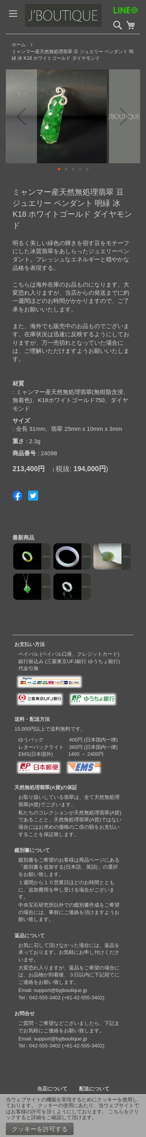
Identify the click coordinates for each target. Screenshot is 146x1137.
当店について (52, 1089)
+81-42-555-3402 (83, 997)
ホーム (19, 44)
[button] (21, 116)
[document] (73, 1116)
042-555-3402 (45, 997)
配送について (94, 1089)
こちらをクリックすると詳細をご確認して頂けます (72, 1115)
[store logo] (79, 17)
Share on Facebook (17, 496)
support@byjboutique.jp (60, 990)
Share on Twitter (33, 496)
